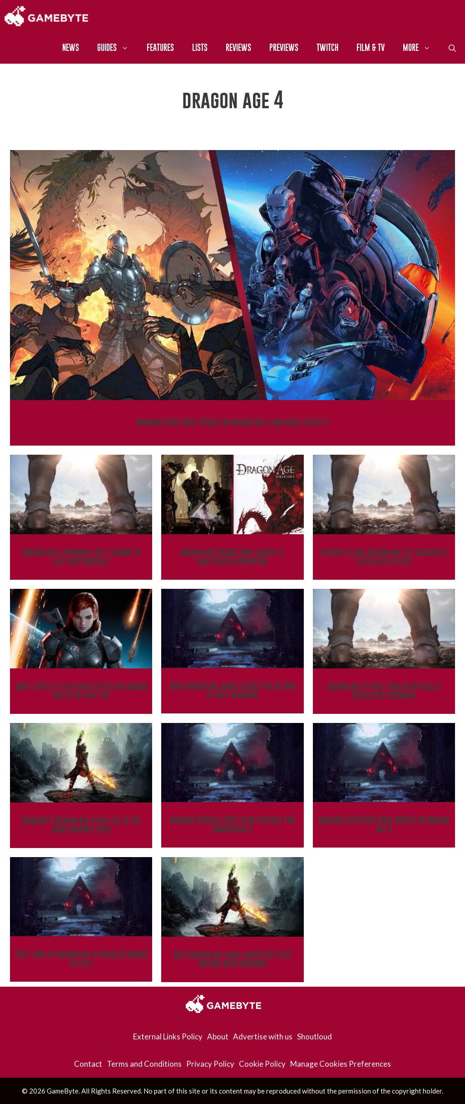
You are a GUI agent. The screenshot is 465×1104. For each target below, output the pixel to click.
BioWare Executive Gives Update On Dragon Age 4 (384, 825)
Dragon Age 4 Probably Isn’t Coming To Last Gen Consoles (81, 557)
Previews (283, 47)
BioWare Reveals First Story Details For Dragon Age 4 (232, 825)
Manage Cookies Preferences (340, 1064)
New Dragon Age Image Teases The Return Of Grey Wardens (232, 691)
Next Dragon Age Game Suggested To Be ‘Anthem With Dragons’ (232, 959)
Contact (88, 1064)
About (217, 1036)
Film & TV (370, 47)
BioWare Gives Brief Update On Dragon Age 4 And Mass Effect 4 (232, 422)
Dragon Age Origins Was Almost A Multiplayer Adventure (232, 557)
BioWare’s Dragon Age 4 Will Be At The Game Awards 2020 (81, 825)
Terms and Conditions (144, 1064)
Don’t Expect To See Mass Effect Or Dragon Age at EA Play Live (81, 691)
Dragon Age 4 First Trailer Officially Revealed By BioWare (383, 691)
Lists (200, 47)
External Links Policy (168, 1036)
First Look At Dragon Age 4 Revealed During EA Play (81, 959)
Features (160, 47)
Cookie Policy (262, 1064)
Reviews (238, 47)
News (70, 47)
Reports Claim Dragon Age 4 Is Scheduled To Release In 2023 (384, 557)
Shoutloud (314, 1036)
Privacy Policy (210, 1064)
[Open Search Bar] (452, 48)
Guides (117, 48)
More (421, 48)
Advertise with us (262, 1036)
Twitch (327, 47)
